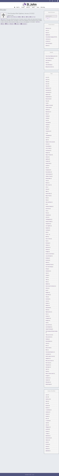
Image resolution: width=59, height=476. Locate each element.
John (46, 396)
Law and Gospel (48, 255)
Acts (46, 403)
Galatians (47, 412)
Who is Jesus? (48, 184)
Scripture (17, 23)
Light (47, 139)
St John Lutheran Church (29, 4)
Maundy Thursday (49, 329)
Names (47, 262)
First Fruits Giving (49, 266)
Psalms (47, 407)
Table (47, 279)
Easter (47, 32)
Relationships (48, 178)
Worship (47, 339)
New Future (48, 362)
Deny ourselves (48, 336)
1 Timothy (47, 420)
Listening (47, 230)
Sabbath (47, 283)
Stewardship (48, 146)
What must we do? (49, 360)
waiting (47, 124)
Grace (47, 79)
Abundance (48, 88)
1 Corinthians (48, 409)
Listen (47, 301)
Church (47, 137)
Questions (47, 247)
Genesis (47, 414)
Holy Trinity (48, 294)
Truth (47, 180)
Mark (46, 401)
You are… (47, 234)
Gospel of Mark (48, 221)
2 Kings (47, 433)
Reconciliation (48, 172)
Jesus (47, 83)
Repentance (48, 111)
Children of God (48, 176)
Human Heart (48, 193)
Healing (47, 116)
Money (47, 189)
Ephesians (47, 435)
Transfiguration (48, 219)
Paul (46, 232)
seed (46, 322)
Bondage (47, 258)
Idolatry (47, 249)
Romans (47, 405)
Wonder (47, 303)
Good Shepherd (48, 326)
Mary (46, 199)
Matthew (47, 399)
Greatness (47, 377)
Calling (47, 118)
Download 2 (23, 23)
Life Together (48, 225)
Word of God (48, 347)
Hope (47, 85)
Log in (33, 474)
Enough (47, 375)
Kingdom (47, 292)
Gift (46, 187)
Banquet (47, 152)
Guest (47, 62)
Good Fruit (48, 208)
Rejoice (47, 182)
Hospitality (48, 215)
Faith (47, 81)
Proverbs (47, 444)
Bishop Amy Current (49, 66)
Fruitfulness (48, 150)
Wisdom (47, 305)
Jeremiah (47, 429)
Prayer (47, 128)
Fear (46, 103)
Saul (46, 240)
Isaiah (47, 422)
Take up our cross (49, 334)
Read (2, 23)
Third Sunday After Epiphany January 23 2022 (20, 13)
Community (48, 92)
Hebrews (47, 439)
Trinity (47, 296)
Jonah (47, 442)
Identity (47, 109)
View (6, 23)
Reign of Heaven (49, 154)
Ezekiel (47, 416)
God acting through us (50, 351)
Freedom (47, 161)
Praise (47, 212)
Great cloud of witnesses (50, 286)
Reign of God (48, 195)
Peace (47, 101)
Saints (47, 369)
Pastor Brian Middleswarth (50, 56)
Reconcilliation (48, 341)
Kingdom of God (49, 105)
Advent (47, 45)
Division (47, 316)
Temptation (48, 223)
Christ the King (48, 43)
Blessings (47, 243)
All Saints (47, 41)
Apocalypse (48, 367)
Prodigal (47, 251)
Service (47, 144)
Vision (47, 167)
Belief (47, 236)
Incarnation (48, 354)
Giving (47, 268)
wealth (47, 165)
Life (46, 210)
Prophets (47, 320)
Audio (11, 23)
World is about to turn (50, 356)
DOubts (47, 245)
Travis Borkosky (48, 64)
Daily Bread (48, 307)
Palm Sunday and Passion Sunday (51, 331)
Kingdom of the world (50, 141)
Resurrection (48, 98)
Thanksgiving (48, 135)
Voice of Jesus (48, 238)
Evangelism (48, 318)
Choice (47, 343)
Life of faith (48, 148)
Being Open (48, 382)
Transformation (48, 174)
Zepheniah (47, 450)
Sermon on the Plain (49, 253)
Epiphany (47, 34)
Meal (46, 281)
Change (47, 126)
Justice (47, 217)
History (47, 288)
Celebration (48, 270)
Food (47, 277)
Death (47, 371)
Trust (47, 120)
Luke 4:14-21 (3, 19)
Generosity (47, 90)
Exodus (47, 431)
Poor (46, 314)
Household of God (49, 264)
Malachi (47, 448)
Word (46, 197)
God (46, 290)
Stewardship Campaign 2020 (51, 36)
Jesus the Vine (48, 324)
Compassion (48, 169)
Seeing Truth (48, 163)
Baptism (47, 94)
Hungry (47, 275)
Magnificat (47, 358)
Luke (46, 394)
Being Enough (48, 384)
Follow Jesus (48, 107)
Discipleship (48, 96)
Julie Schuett (48, 60)
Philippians (47, 427)
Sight (46, 191)
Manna (47, 309)
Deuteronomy (48, 437)
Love (46, 77)
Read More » (38, 21)
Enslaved (47, 260)
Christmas (47, 39)
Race (46, 345)
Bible (46, 349)
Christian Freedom (49, 206)
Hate (46, 273)
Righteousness (48, 311)
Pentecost (47, 28)
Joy (46, 133)
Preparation (48, 364)
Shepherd (47, 227)
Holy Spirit (47, 122)
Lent (46, 30)
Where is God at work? (50, 373)
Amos (47, 418)
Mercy (47, 113)
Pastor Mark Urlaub (49, 58)
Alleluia (47, 156)
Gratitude (47, 298)
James (47, 424)
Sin (46, 204)
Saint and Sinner (48, 202)
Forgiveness (48, 131)
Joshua (47, 446)
